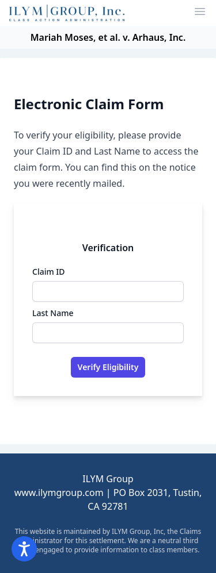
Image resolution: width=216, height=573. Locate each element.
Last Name (52, 312)
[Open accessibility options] (24, 549)
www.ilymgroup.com (60, 492)
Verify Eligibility (108, 367)
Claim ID (48, 271)
